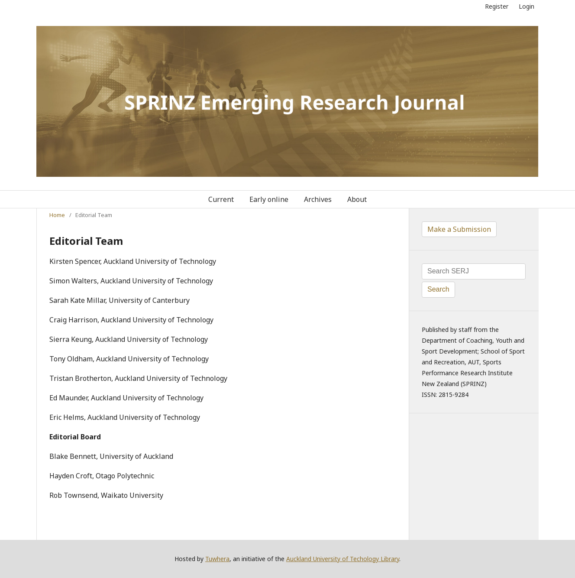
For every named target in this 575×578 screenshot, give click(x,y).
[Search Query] (474, 271)
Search (438, 289)
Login (526, 6)
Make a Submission (459, 229)
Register (496, 6)
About (357, 199)
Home (57, 215)
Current (221, 199)
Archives (318, 199)
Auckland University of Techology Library (342, 559)
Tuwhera (217, 559)
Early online (268, 199)
